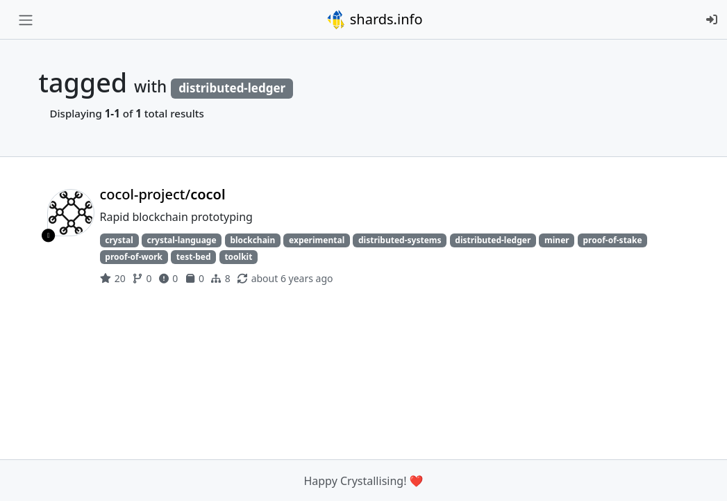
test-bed (193, 257)
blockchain (252, 240)
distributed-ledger (492, 240)
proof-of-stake (612, 240)
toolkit (238, 257)
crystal (119, 240)
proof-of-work (133, 257)
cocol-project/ (163, 194)
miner (556, 240)
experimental (316, 240)
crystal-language (181, 240)
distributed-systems (400, 240)
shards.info (374, 19)
